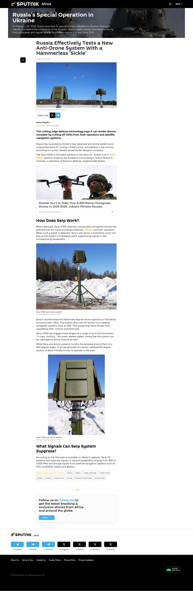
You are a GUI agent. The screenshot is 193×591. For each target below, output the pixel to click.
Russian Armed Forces (83, 478)
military (78, 473)
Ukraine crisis (59, 478)
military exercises (90, 473)
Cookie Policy (55, 560)
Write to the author (53, 126)
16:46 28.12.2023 (43, 59)
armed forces (100, 478)
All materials (40, 126)
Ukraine (48, 478)
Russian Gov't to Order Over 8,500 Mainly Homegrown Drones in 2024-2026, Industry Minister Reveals (75, 204)
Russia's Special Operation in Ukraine (50, 473)
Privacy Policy (69, 560)
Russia (69, 473)
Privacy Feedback (86, 560)
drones (88, 229)
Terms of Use (27, 560)
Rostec (39, 478)
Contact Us (41, 560)
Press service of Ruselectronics (54, 110)
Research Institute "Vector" (52, 314)
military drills (104, 473)
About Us (15, 560)
